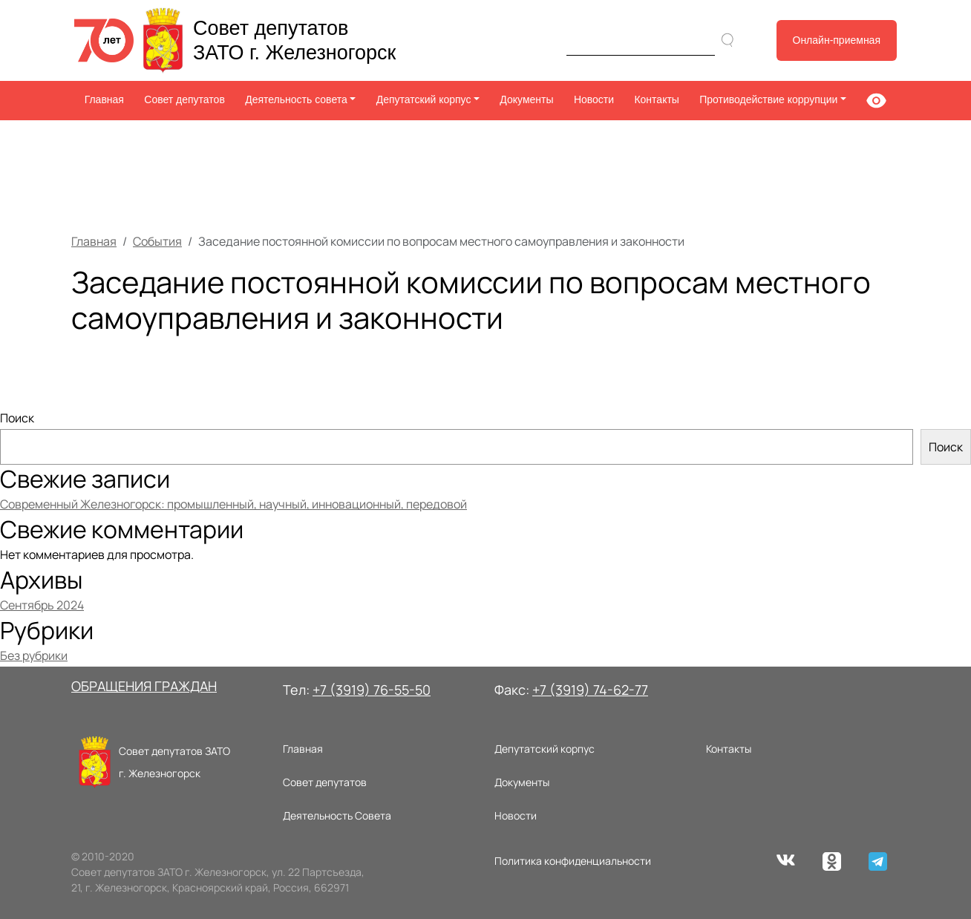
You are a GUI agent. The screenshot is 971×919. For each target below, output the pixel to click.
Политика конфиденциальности (572, 861)
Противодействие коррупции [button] (768, 99)
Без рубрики (34, 655)
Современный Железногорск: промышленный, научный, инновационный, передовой (233, 504)
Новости (594, 99)
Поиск (17, 418)
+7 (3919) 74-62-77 (590, 690)
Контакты (656, 99)
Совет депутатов (184, 99)
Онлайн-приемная (837, 40)
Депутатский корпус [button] (423, 99)
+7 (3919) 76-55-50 (372, 690)
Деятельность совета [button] (296, 99)
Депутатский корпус (544, 749)
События (157, 241)
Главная (104, 99)
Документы (526, 99)
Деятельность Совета (337, 815)
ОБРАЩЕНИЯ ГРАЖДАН (144, 686)
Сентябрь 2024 (42, 605)
